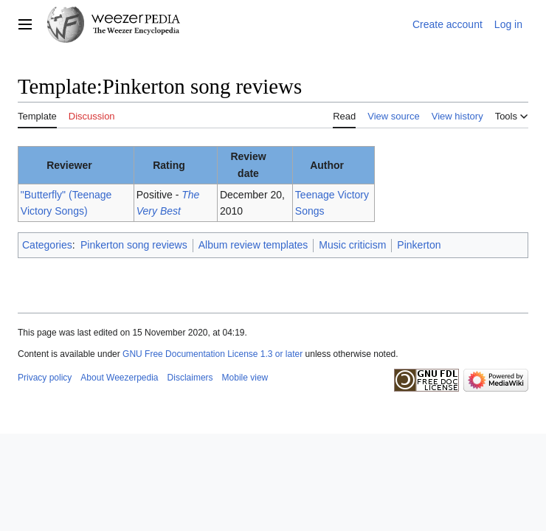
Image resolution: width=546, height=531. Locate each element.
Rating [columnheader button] (169, 165)
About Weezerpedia (119, 377)
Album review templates (253, 245)
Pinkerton (418, 245)
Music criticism (352, 245)
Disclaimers (190, 377)
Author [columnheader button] (327, 165)
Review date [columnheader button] (248, 164)
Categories (47, 245)
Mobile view (245, 377)
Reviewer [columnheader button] (68, 165)
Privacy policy (45, 377)
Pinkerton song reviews (133, 245)
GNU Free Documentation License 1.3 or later (212, 354)
